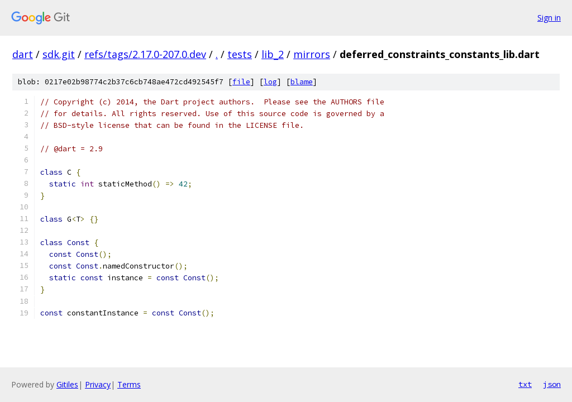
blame (301, 82)
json (552, 384)
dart (22, 54)
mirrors (311, 54)
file (241, 82)
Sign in (549, 17)
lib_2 (272, 54)
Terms (129, 384)
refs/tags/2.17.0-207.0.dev (145, 54)
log (270, 82)
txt (525, 384)
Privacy (98, 384)
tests (239, 54)
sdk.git (58, 54)
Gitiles (67, 384)
